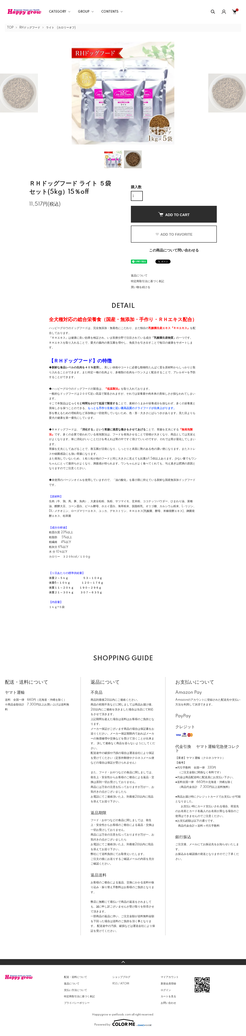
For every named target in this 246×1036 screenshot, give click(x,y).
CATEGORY (57, 11)
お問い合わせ (168, 1003)
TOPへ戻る (123, 962)
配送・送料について (75, 977)
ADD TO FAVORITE (173, 234)
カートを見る (168, 996)
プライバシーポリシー (77, 1003)
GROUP (83, 11)
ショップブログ (121, 977)
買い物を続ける (140, 287)
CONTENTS (109, 11)
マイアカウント (170, 977)
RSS (115, 983)
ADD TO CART (174, 214)
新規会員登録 (168, 983)
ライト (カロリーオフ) (61, 27)
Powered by (123, 1022)
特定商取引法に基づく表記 (147, 281)
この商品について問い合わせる (174, 250)
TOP (10, 27)
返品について (139, 275)
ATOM (124, 983)
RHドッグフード (29, 27)
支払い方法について (75, 990)
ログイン (166, 990)
